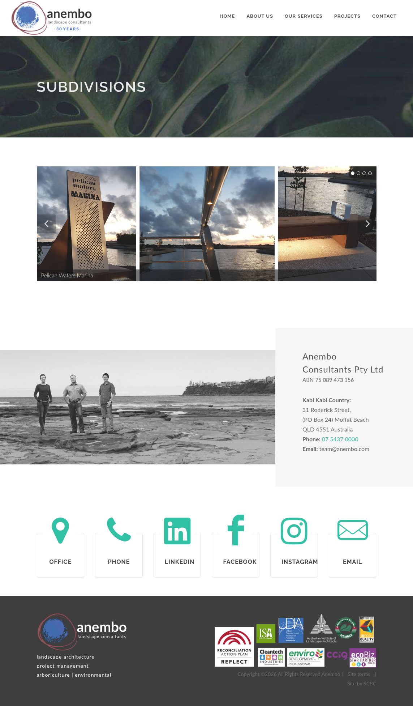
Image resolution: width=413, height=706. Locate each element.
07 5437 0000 (340, 438)
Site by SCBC (361, 683)
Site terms (359, 674)
